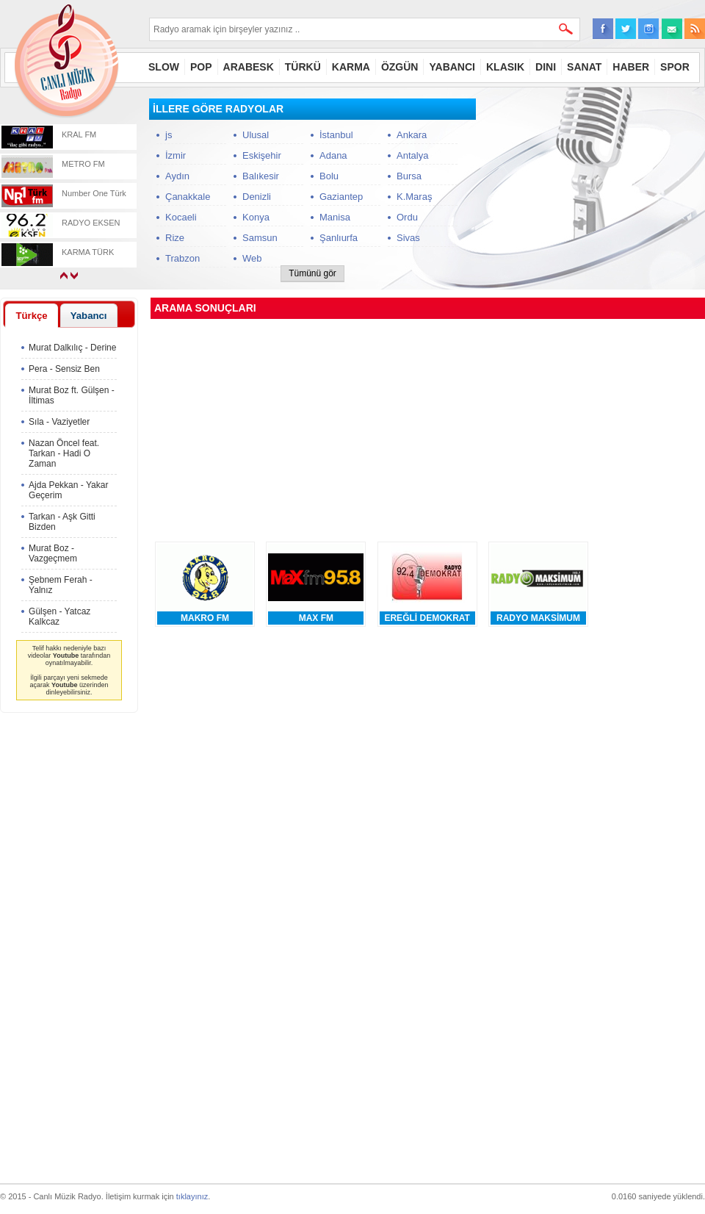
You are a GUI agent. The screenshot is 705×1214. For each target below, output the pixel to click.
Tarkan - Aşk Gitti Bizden (62, 521)
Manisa (334, 217)
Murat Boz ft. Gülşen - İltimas (72, 395)
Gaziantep (341, 196)
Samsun (260, 237)
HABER (630, 67)
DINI (545, 67)
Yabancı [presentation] (88, 315)
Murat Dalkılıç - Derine (72, 347)
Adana (333, 155)
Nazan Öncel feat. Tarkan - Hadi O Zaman (64, 453)
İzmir (175, 155)
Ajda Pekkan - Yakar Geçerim (68, 490)
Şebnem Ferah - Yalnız (61, 585)
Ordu (407, 217)
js (168, 134)
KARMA (351, 67)
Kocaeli (181, 217)
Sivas (408, 237)
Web (252, 258)
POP (201, 67)
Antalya (412, 155)
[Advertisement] (595, 190)
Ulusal (255, 134)
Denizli (256, 196)
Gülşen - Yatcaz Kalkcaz (59, 616)
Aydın (177, 176)
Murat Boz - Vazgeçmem (53, 553)
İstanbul (336, 134)
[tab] (31, 315)
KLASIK (505, 67)
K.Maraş (414, 196)
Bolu (329, 176)
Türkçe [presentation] (31, 315)
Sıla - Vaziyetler (59, 422)
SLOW (163, 67)
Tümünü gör (312, 273)
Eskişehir (261, 155)
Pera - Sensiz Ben (64, 369)
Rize (174, 237)
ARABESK (248, 67)
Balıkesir (260, 176)
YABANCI (452, 67)
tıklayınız (192, 1196)
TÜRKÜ (303, 67)
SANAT (584, 67)
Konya (256, 217)
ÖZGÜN (400, 67)
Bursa (409, 176)
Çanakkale (187, 196)
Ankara (412, 134)
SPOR (675, 67)
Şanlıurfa (338, 237)
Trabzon (182, 258)
